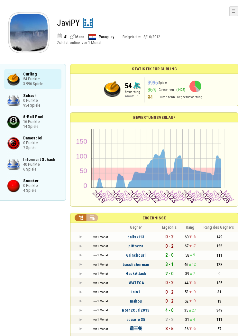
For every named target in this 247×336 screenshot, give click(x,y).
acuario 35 (135, 319)
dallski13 (135, 236)
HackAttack (135, 273)
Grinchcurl (136, 255)
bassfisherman (136, 264)
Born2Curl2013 (136, 310)
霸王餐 (136, 328)
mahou (136, 301)
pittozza (135, 245)
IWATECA (135, 282)
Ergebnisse (154, 218)
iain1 (135, 291)
